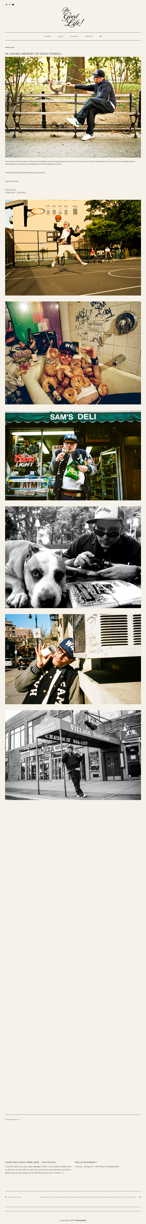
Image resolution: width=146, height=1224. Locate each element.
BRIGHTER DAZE (15, 1197)
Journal (74, 36)
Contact (89, 36)
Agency (48, 36)
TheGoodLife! (80, 1220)
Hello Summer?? (86, 1162)
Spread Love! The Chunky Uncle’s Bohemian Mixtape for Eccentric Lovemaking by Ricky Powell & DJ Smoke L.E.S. (89, 1197)
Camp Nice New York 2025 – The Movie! (30, 1162)
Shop (60, 36)
